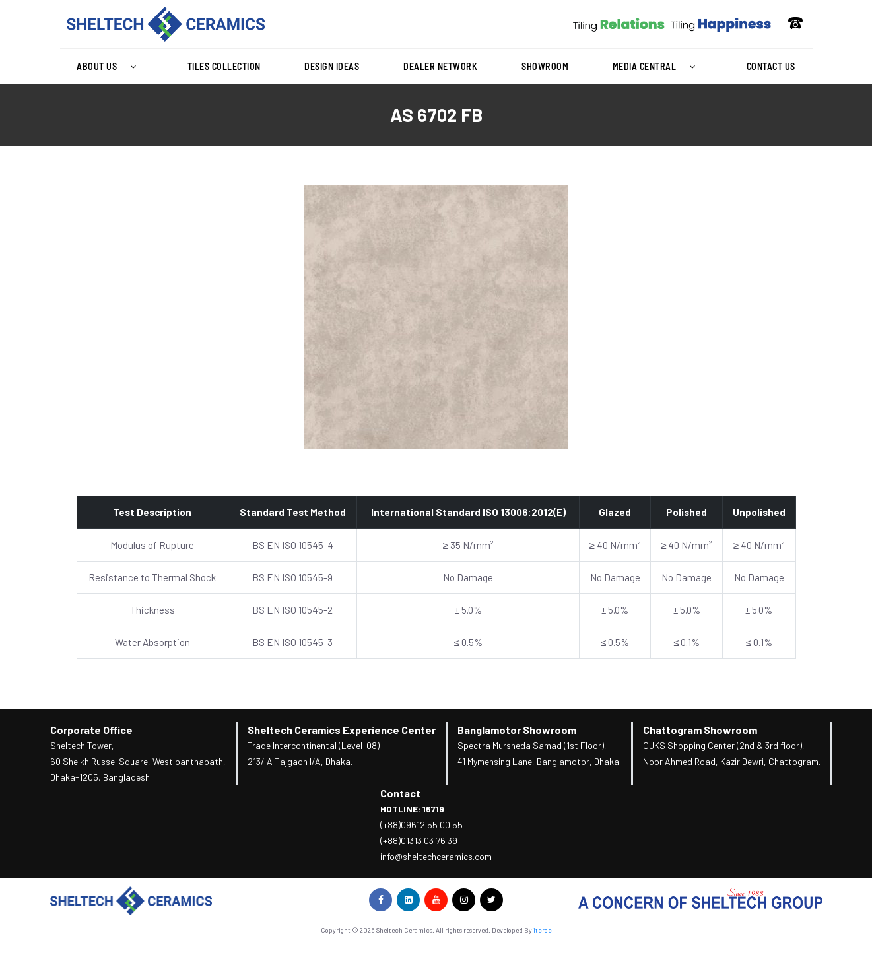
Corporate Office (91, 729)
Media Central (657, 66)
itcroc (542, 930)
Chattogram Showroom (700, 729)
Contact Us (771, 66)
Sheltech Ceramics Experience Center (342, 729)
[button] (110, 66)
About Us (110, 66)
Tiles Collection (224, 66)
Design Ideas (331, 66)
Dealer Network (440, 66)
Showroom (544, 66)
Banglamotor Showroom (516, 729)
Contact (400, 793)
